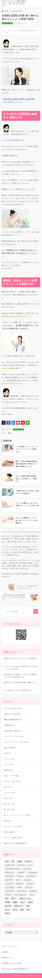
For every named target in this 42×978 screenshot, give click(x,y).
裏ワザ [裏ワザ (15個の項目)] (15, 910)
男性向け (8, 770)
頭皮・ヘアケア (11, 776)
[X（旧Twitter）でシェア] (4, 423)
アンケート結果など (13, 838)
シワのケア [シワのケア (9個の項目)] (21, 872)
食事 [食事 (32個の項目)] (22, 910)
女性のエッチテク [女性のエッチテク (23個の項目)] (25, 898)
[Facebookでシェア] (8, 423)
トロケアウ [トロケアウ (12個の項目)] (9, 880)
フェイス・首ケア (12, 781)
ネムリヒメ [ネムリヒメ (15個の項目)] (27, 880)
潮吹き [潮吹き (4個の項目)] (30, 902)
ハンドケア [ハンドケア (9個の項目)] (9, 884)
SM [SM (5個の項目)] (13, 861)
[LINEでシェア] (28, 423)
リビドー (8, 764)
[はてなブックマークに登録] (13, 423)
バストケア (9, 793)
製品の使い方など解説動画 (15, 843)
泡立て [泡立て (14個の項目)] (23, 902)
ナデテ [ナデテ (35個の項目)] (18, 880)
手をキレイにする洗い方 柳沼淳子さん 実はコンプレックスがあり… (21, 668)
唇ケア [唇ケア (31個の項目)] (14, 898)
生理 (9, 433)
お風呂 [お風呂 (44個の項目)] (19, 861)
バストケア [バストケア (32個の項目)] (30, 884)
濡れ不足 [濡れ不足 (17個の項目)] (8, 906)
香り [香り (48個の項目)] (28, 910)
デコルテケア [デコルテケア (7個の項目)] (31, 876)
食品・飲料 (9, 748)
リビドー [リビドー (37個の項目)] (8, 895)
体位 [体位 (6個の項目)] (6, 898)
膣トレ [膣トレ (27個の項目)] (7, 910)
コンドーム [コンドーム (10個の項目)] (26, 869)
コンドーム (9, 759)
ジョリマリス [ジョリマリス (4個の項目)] (32, 872)
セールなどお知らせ (13, 708)
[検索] (35, 611)
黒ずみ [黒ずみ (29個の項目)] (7, 913)
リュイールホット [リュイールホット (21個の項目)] (20, 895)
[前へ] (21, 587)
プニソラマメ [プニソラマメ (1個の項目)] (9, 891)
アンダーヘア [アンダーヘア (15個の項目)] (9, 865)
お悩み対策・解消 (16, 11)
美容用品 (9, 725)
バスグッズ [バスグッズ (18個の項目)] (19, 884)
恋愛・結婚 (9, 832)
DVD (7, 753)
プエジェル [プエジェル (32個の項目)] (28, 887)
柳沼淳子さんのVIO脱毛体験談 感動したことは (20, 684)
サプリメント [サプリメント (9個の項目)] (9, 872)
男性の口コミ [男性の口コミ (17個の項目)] (18, 906)
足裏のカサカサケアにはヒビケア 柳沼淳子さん (21, 660)
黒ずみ (7, 821)
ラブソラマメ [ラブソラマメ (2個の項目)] (21, 891)
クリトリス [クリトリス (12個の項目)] (21, 865)
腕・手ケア (9, 804)
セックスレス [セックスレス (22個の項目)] (9, 876)
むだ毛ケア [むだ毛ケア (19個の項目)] (28, 861)
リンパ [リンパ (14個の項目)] (31, 895)
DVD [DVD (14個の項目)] (6, 861)
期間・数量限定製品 (13, 719)
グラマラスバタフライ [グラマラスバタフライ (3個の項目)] (12, 869)
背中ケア (8, 798)
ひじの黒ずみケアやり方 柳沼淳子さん (18, 690)
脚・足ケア (9, 809)
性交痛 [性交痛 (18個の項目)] (7, 902)
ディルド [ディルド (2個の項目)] (20, 876)
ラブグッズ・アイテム (14, 736)
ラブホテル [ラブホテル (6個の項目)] (33, 891)
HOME (5, 11)
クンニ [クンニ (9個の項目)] (30, 865)
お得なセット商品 (12, 714)
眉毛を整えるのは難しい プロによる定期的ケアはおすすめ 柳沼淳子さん (21, 676)
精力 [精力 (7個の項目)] (28, 906)
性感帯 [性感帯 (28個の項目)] (15, 902)
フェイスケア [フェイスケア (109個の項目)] (9, 887)
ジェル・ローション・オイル (16, 742)
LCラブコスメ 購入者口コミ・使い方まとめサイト (14, 3)
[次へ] (21, 597)
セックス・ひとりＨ (13, 826)
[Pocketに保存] (18, 423)
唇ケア (8, 787)
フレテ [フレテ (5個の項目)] (19, 887)
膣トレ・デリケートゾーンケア (17, 815)
